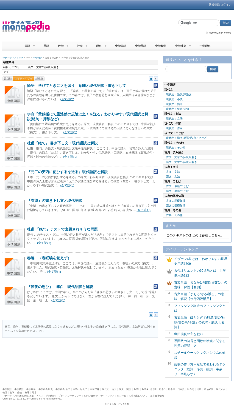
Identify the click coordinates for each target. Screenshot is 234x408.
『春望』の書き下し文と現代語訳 (54, 201)
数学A (145, 389)
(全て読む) (67, 99)
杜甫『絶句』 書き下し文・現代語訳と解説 (62, 143)
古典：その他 (174, 215)
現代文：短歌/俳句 (177, 109)
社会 (80, 46)
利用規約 (51, 395)
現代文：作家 (174, 128)
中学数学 (160, 46)
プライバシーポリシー (69, 395)
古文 (114, 389)
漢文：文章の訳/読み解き (181, 162)
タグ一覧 (121, 395)
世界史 (190, 389)
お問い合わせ (91, 395)
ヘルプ (39, 395)
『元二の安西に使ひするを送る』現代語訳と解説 (67, 172)
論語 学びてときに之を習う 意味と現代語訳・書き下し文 (76, 86)
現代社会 (220, 389)
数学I (136, 389)
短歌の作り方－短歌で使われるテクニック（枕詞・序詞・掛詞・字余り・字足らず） (200, 369)
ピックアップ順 (23, 78)
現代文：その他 (175, 147)
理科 (99, 46)
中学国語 (120, 46)
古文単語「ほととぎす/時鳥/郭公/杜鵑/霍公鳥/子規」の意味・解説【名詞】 (199, 322)
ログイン (225, 4)
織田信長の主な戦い (188, 334)
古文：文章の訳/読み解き (181, 157)
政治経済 (208, 389)
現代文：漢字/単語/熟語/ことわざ (186, 138)
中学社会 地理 (63, 389)
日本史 (181, 389)
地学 (34, 392)
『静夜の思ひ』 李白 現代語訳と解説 (60, 287)
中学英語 (140, 46)
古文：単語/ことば (177, 186)
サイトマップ (107, 395)
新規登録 (214, 4)
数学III (171, 389)
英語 (46, 46)
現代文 (105, 389)
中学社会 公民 (80, 389)
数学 (61, 46)
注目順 (8, 78)
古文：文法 (173, 171)
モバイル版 (110, 404)
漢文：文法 (173, 176)
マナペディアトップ (13, 58)
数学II (153, 389)
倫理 (5, 392)
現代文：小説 (174, 99)
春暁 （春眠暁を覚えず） (49, 258)
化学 (12, 392)
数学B (162, 389)
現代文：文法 (174, 118)
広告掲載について (138, 395)
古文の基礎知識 (175, 200)
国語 (27, 46)
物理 (27, 392)
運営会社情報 (157, 395)
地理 (199, 389)
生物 (19, 392)
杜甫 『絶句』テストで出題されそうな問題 (62, 229)
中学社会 (180, 46)
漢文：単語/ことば (177, 191)
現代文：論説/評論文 (179, 94)
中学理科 (205, 46)
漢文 (121, 389)
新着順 (39, 78)
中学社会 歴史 (46, 389)
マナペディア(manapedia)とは (18, 395)
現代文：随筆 (174, 104)
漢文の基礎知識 (175, 205)
